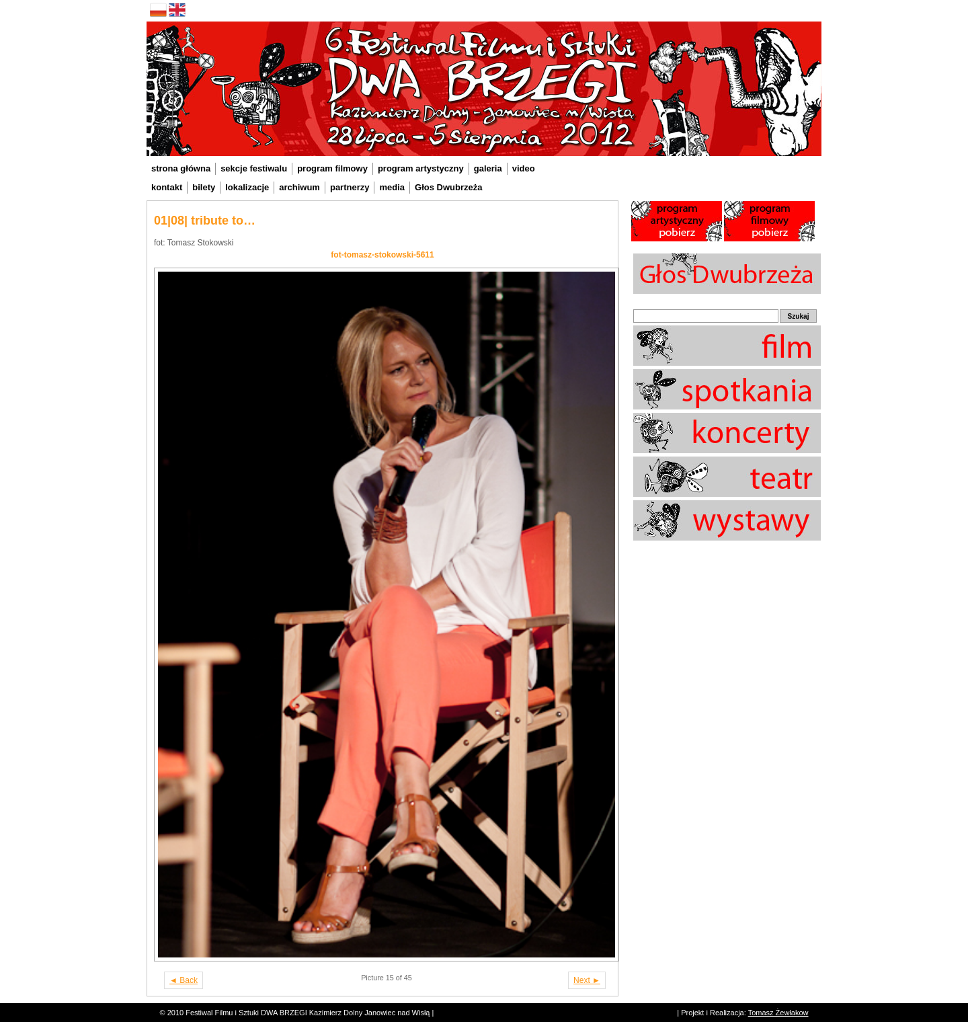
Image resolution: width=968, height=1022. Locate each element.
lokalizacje (247, 187)
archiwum (299, 187)
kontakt (166, 187)
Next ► (586, 980)
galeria (488, 168)
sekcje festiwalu (253, 168)
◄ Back (183, 980)
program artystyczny (421, 168)
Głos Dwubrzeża (448, 187)
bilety (203, 187)
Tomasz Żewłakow (778, 1013)
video (523, 168)
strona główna (180, 168)
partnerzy (350, 187)
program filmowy (332, 168)
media (392, 187)
